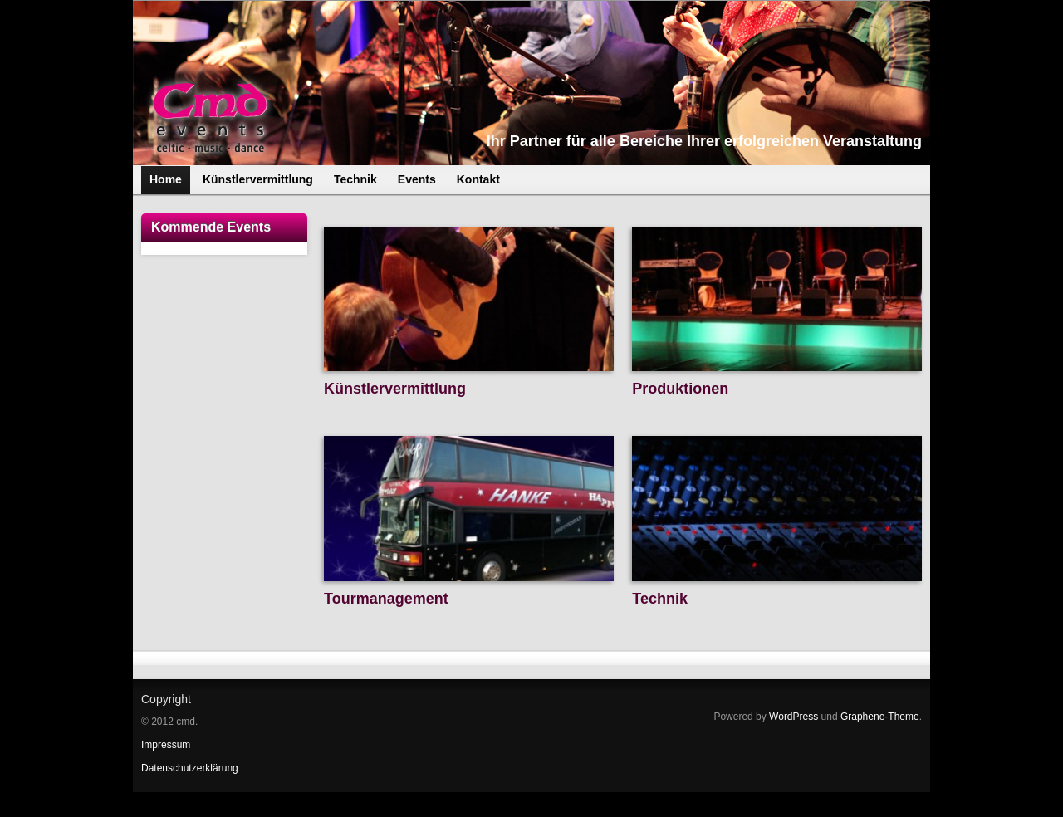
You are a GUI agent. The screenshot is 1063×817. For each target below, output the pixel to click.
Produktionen (680, 388)
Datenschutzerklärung (189, 768)
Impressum (165, 745)
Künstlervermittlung (395, 388)
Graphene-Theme (879, 716)
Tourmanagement (386, 598)
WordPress (793, 716)
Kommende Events (211, 227)
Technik (660, 598)
